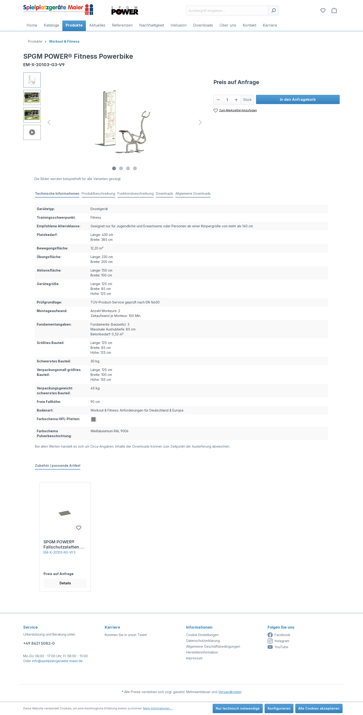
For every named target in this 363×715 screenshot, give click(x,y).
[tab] (57, 193)
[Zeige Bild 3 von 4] (128, 168)
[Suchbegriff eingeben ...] (227, 10)
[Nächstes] (200, 122)
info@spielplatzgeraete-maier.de (57, 661)
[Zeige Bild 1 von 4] (114, 168)
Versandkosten (230, 692)
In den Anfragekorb (298, 99)
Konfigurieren (279, 708)
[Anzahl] (227, 100)
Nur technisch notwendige (238, 708)
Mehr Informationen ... (158, 708)
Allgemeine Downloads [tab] (193, 193)
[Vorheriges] (48, 122)
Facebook (279, 634)
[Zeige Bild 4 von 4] (135, 168)
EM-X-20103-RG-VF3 (59, 552)
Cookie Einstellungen (202, 635)
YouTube (278, 647)
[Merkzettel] (323, 10)
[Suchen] (273, 10)
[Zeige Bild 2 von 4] (121, 168)
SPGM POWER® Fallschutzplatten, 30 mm (62, 544)
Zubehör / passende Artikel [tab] (57, 465)
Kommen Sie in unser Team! (126, 635)
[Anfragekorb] (334, 10)
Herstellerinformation (202, 652)
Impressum (194, 658)
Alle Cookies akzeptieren (318, 708)
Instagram (278, 641)
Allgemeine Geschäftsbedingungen (213, 646)
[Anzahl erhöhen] (236, 100)
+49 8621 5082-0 (39, 643)
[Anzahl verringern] (218, 100)
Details (65, 583)
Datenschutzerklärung (203, 641)
